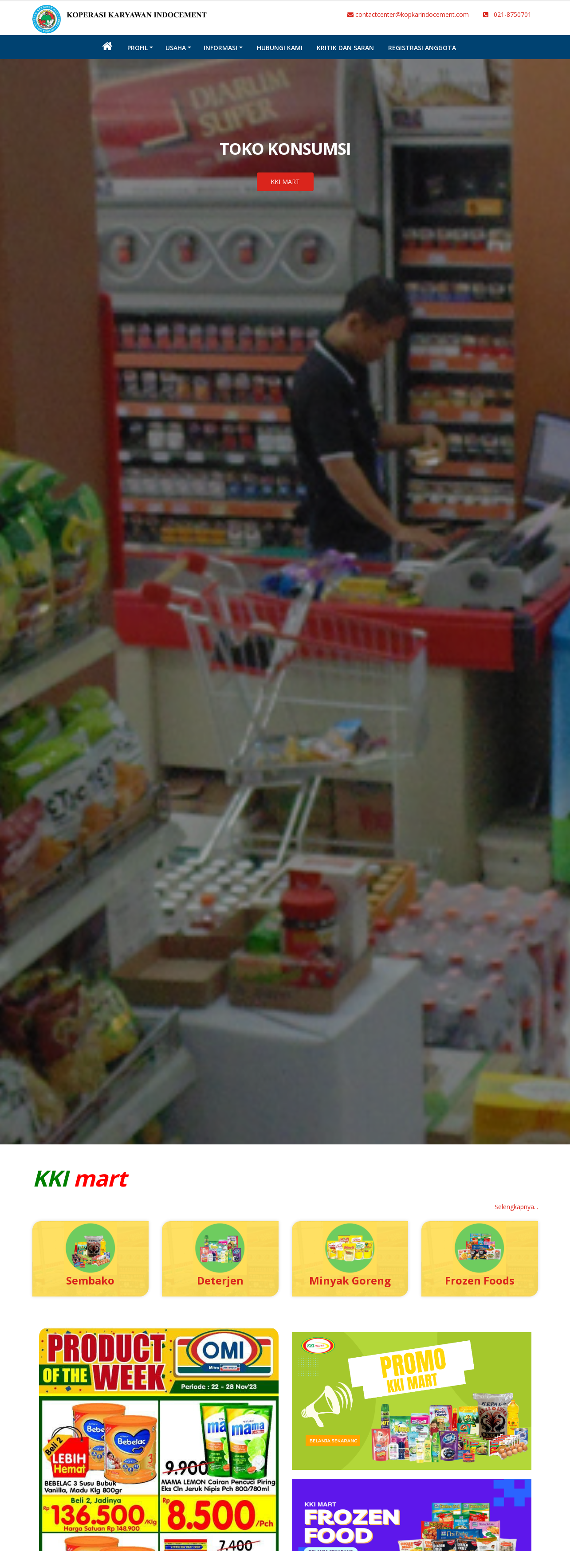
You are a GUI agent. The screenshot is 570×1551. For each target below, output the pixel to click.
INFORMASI (220, 47)
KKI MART (285, 181)
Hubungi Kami (280, 47)
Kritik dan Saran (345, 47)
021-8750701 (507, 14)
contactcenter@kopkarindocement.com (408, 14)
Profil (137, 47)
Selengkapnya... (516, 1206)
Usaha (175, 47)
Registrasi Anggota (422, 47)
